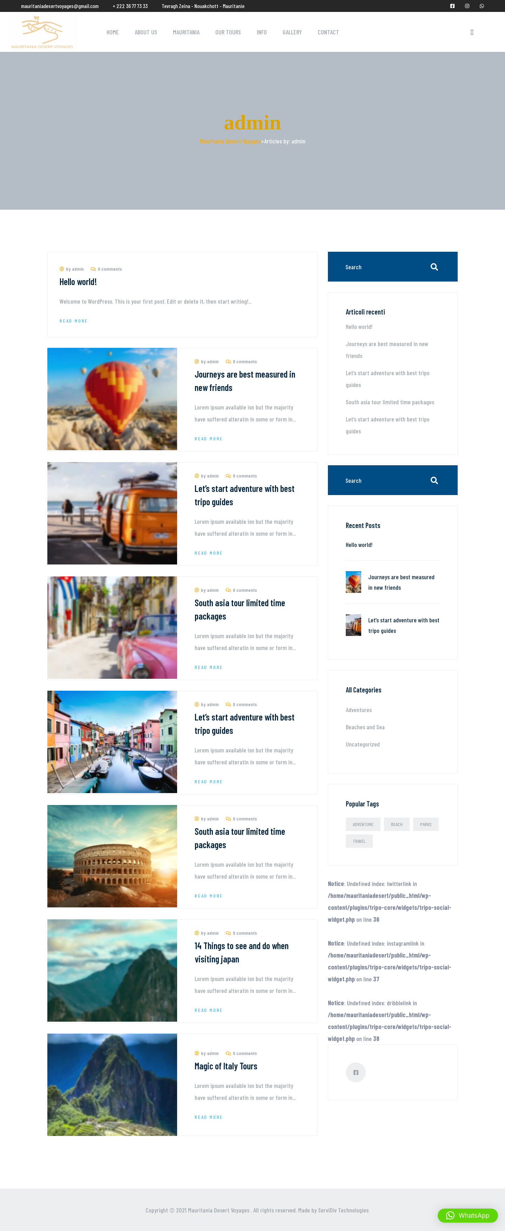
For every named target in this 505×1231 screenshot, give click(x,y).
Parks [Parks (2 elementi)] (426, 824)
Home (113, 32)
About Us (146, 32)
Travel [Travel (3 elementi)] (359, 841)
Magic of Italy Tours (226, 1065)
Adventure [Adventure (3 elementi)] (363, 824)
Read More (74, 321)
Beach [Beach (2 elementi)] (397, 824)
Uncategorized (363, 744)
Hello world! (78, 281)
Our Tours (228, 32)
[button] (468, 1216)
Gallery (292, 32)
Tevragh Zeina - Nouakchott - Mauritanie (203, 5)
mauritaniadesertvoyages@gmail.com (60, 5)
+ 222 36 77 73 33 (130, 5)
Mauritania (186, 32)
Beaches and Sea (365, 727)
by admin (72, 269)
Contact (328, 32)
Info (262, 32)
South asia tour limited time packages (390, 402)
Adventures (359, 709)
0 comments (106, 269)
